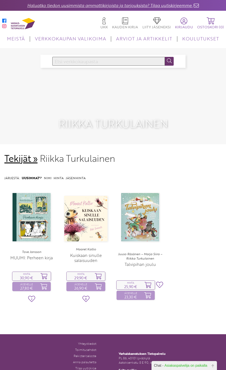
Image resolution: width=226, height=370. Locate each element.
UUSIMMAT (32, 168)
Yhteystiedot (87, 333)
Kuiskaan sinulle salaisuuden (86, 248)
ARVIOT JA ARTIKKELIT (144, 38)
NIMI (47, 168)
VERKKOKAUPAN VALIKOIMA (70, 38)
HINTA (59, 168)
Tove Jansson (31, 242)
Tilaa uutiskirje (85, 358)
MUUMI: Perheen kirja (31, 247)
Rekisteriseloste (85, 345)
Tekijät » (21, 148)
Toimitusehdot (85, 339)
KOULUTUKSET (200, 38)
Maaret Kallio (86, 239)
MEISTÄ (16, 38)
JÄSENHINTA (76, 168)
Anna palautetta (84, 352)
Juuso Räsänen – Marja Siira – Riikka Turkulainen (140, 246)
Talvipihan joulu (140, 254)
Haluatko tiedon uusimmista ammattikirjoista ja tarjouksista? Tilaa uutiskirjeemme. (110, 5)
